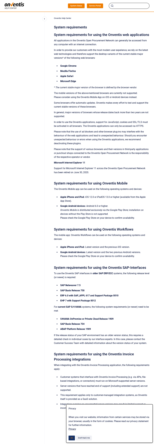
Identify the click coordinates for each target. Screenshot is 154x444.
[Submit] (112, 5)
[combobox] (129, 6)
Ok (72, 438)
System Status (76, 6)
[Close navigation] (44, 19)
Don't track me (84, 438)
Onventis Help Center (62, 18)
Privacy (72, 429)
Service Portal (95, 6)
